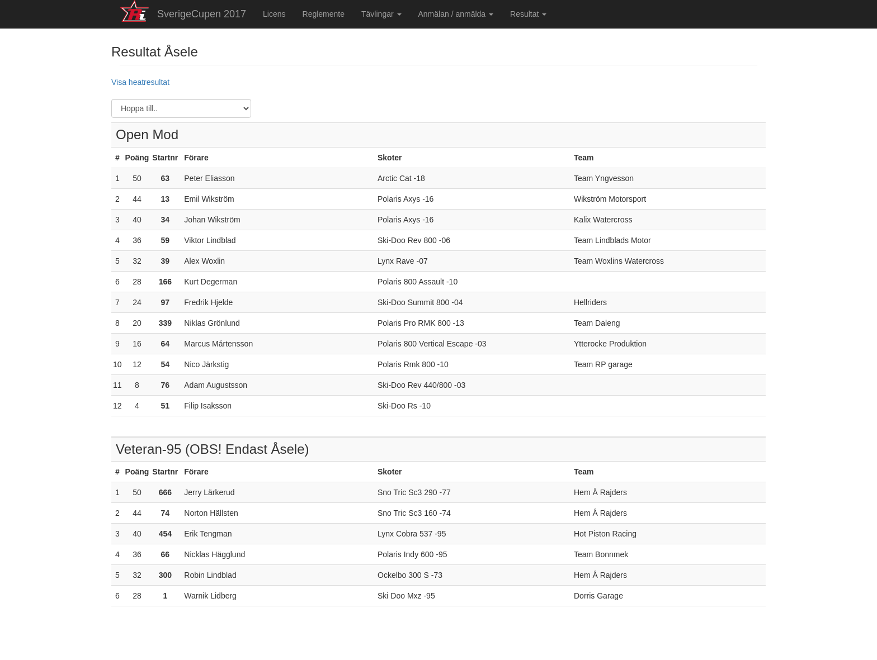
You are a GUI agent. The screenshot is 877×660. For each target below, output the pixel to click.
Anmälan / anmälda (456, 14)
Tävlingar (381, 14)
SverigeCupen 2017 (201, 14)
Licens (274, 14)
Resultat (528, 14)
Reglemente (324, 14)
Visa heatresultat (140, 82)
